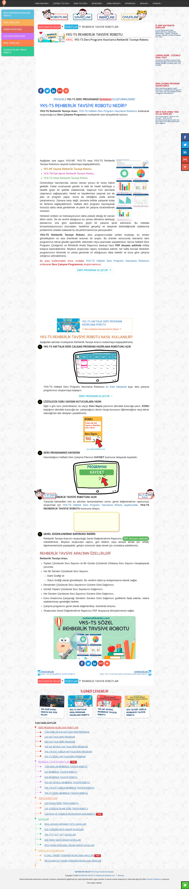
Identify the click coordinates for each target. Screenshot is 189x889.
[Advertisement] (94, 66)
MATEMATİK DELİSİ (49, 26)
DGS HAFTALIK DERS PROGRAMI (59, 741)
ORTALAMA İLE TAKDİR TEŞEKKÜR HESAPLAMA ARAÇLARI (72, 860)
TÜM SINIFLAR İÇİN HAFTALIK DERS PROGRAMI (66, 732)
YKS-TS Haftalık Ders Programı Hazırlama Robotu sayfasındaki (100, 505)
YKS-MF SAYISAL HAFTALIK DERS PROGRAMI (66, 746)
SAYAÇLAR (43, 819)
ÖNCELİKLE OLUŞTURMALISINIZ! (94, 99)
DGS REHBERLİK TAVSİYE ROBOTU (60, 777)
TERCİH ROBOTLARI (47, 798)
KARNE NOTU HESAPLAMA (51, 850)
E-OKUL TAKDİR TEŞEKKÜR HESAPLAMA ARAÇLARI (72, 855)
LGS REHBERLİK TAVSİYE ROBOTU (60, 772)
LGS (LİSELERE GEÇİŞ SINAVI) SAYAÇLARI (64, 829)
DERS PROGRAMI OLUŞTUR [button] (92, 270)
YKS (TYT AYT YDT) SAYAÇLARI (60, 834)
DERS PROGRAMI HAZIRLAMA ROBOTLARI (58, 727)
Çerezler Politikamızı (154, 879)
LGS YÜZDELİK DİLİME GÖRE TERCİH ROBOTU (66, 808)
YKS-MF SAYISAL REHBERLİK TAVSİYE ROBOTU (67, 782)
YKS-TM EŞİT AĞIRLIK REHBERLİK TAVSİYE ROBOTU (69, 787)
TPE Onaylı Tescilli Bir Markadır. (94, 872)
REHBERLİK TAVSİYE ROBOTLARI (57, 761)
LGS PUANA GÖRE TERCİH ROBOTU (61, 803)
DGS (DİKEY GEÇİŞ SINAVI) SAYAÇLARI (62, 840)
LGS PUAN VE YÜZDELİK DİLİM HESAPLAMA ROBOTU (73, 814)
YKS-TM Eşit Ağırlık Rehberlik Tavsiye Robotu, (69, 173)
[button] (41, 91)
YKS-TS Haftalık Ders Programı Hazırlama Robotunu (108, 111)
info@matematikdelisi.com (105, 876)
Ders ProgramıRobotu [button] (145, 496)
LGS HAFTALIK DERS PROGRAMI (59, 737)
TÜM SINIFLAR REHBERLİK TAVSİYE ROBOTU (65, 766)
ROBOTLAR (71, 26)
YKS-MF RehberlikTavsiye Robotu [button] (49, 496)
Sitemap (121, 876)
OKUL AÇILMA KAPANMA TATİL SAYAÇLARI (65, 824)
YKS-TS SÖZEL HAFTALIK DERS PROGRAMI (65, 756)
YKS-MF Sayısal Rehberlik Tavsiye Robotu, (68, 169)
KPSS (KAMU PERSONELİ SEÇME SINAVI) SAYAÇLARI (69, 845)
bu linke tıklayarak (116, 386)
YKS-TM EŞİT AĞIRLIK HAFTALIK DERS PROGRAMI (68, 751)
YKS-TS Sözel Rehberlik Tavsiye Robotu (66, 178)
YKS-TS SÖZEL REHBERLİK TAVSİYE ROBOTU (66, 793)
